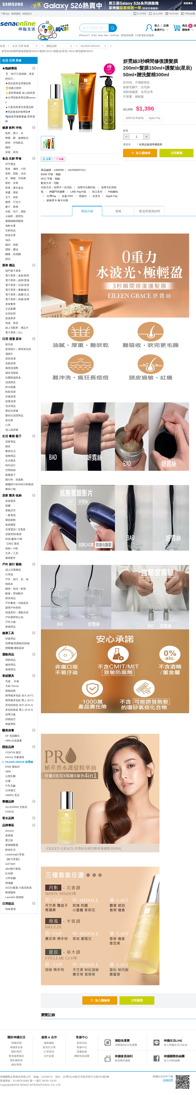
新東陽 (9, 835)
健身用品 (10, 664)
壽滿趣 (9, 882)
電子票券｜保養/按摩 (17, 299)
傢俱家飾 (10, 519)
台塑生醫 (10, 776)
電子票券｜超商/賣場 (17, 280)
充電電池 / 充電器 (15, 529)
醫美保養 (8, 730)
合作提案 (49, 1055)
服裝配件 (10, 557)
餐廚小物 (10, 489)
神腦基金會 (16, 1047)
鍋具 (7, 446)
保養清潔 (10, 401)
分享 (47, 159)
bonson (9, 830)
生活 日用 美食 (20, 45)
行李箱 (9, 574)
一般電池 (10, 515)
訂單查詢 (49, 1051)
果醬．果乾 (11, 192)
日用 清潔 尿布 (12, 338)
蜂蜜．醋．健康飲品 (16, 137)
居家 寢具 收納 (12, 495)
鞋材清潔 (10, 391)
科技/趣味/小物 (13, 538)
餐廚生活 (10, 451)
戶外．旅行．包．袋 (16, 579)
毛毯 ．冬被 (12, 681)
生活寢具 (10, 460)
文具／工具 (11, 553)
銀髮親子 (10, 474)
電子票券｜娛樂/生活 (17, 294)
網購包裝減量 (82, 1055)
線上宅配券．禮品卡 (16, 327)
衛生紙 (9, 344)
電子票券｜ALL (14, 332)
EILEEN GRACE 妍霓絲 (94, 45)
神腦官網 (16, 1042)
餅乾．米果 (11, 183)
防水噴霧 (10, 387)
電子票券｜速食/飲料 (17, 275)
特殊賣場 (10, 909)
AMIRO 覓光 (12, 795)
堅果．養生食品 (14, 187)
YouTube (171, 13)
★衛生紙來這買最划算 (18, 83)
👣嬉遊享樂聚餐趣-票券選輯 (20, 119)
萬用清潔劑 (11, 368)
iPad (94, 35)
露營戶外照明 (13, 607)
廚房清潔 (10, 358)
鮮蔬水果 (10, 235)
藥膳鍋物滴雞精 (14, 220)
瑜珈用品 (10, 669)
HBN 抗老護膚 (13, 740)
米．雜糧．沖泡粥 (15, 178)
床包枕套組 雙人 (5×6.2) (19, 709)
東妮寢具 (8, 675)
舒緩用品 (10, 638)
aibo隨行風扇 (13, 868)
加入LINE (156, 13)
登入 (156, 25)
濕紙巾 (9, 353)
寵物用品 (10, 455)
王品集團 (10, 308)
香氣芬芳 (10, 510)
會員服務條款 (16, 1055)
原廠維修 (82, 1051)
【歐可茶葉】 (13, 859)
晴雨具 (9, 583)
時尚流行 (10, 465)
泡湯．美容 (11, 323)
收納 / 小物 (11, 548)
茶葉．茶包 (11, 152)
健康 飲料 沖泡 (12, 127)
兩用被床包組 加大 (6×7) (19, 695)
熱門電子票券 (13, 270)
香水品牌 (8, 818)
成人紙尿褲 (11, 429)
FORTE (9, 811)
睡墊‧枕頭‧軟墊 (15, 588)
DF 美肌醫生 (12, 735)
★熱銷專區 (9, 68)
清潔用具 (10, 382)
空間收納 (10, 470)
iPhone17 (84, 35)
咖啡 (7, 147)
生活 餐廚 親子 (12, 436)
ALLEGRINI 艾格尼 (16, 807)
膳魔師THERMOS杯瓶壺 (19, 484)
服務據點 (16, 13)
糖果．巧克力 (13, 201)
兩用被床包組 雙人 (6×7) (19, 700)
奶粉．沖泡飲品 (14, 142)
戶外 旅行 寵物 (12, 564)
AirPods (114, 35)
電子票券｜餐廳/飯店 (17, 289)
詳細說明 (168, 1080)
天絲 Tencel (12, 686)
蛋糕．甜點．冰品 (15, 173)
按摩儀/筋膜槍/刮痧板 (17, 643)
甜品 (7, 258)
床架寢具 (10, 500)
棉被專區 (10, 723)
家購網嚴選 (11, 844)
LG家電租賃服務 (144, 35)
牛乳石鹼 (10, 785)
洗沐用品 (10, 406)
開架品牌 (51, 45)
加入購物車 (141, 153)
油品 (7, 239)
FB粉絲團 (188, 13)
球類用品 (10, 659)
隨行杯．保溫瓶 (14, 479)
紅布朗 (9, 873)
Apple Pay (154, 117)
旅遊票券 (10, 318)
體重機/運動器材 (14, 648)
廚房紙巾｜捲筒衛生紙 (18, 349)
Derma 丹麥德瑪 (14, 757)
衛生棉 (9, 420)
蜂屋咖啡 (10, 892)
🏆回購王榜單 (13, 88)
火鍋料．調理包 (14, 216)
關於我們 (16, 1051)
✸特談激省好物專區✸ (17, 111)
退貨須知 (82, 1042)
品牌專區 (8, 825)
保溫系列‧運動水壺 (16, 612)
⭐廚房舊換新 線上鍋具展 (20, 92)
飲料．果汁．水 (14, 133)
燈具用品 (10, 598)
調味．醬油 (11, 249)
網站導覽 (16, 1064)
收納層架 (10, 524)
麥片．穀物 (11, 206)
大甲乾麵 (10, 878)
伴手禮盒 (10, 164)
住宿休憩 (10, 313)
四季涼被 (10, 714)
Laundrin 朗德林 (14, 897)
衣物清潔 (10, 396)
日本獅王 (10, 790)
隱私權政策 (16, 1060)
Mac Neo (103, 35)
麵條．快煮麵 (13, 254)
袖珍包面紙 (11, 372)
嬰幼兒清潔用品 (14, 415)
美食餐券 (10, 304)
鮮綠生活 (10, 849)
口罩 (7, 425)
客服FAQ (82, 1047)
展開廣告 (188, 3)
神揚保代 (27, 13)
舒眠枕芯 (10, 719)
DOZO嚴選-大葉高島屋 (18, 887)
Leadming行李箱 (14, 854)
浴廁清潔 (10, 363)
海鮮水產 (10, 225)
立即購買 (176, 153)
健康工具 (8, 633)
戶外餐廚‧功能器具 (16, 602)
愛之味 (9, 840)
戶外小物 (10, 621)
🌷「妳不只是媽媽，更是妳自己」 (19, 76)
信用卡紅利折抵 (135, 117)
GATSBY (10, 863)
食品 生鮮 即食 (12, 158)
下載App (5, 13)
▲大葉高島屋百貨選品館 (19, 107)
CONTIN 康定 (13, 752)
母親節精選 (127, 35)
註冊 (166, 25)
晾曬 (7, 505)
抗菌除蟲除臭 (13, 377)
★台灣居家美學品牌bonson (20, 100)
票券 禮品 (8, 265)
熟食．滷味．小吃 (15, 168)
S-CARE (139, 13)
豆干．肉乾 (11, 197)
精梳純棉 (10, 690)
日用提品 (8, 903)
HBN (8, 771)
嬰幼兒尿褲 (11, 410)
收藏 (59, 159)
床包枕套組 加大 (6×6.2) (19, 705)
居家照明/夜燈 (13, 534)
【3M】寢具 (12, 543)
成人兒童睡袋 (13, 569)
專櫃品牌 (8, 801)
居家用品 (10, 441)
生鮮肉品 (10, 230)
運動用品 (8, 654)
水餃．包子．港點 (15, 211)
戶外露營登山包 (14, 617)
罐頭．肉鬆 (11, 244)
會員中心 (161, 29)
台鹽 (7, 780)
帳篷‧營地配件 (14, 593)
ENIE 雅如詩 (12, 766)
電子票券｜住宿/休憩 (17, 285)
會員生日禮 (49, 1047)
